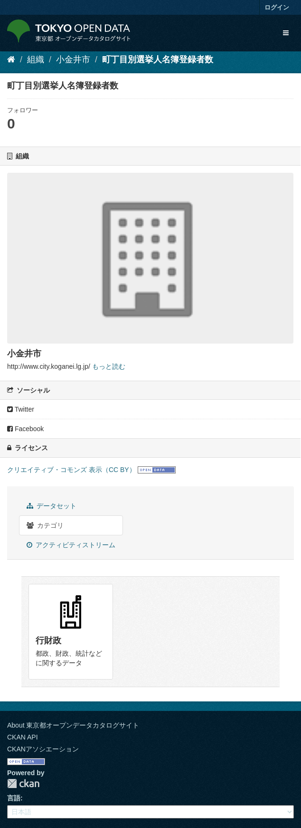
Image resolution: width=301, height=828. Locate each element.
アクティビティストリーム (71, 545)
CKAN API (22, 737)
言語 (13, 798)
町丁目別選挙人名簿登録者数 (157, 59)
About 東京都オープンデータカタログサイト (73, 725)
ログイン (276, 7)
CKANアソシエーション (43, 749)
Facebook (25, 429)
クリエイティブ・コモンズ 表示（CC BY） (71, 469)
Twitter (20, 409)
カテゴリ (45, 525)
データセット (51, 506)
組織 (35, 59)
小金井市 (73, 59)
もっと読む (108, 366)
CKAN (23, 784)
